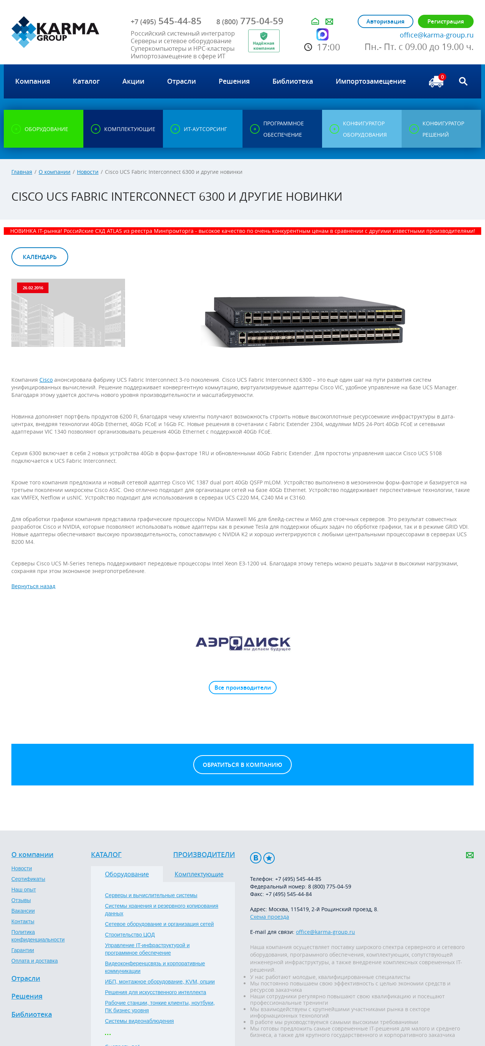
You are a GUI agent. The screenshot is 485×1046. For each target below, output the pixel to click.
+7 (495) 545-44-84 (289, 894)
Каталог (106, 855)
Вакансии (23, 911)
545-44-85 (166, 20)
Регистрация (445, 21)
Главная (21, 171)
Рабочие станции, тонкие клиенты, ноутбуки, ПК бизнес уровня (160, 1006)
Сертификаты (28, 879)
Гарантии (22, 950)
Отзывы (21, 900)
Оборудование (127, 874)
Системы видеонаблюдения (139, 1021)
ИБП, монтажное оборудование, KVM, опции (160, 982)
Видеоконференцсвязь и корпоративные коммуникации (155, 967)
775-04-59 (249, 20)
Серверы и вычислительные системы (151, 895)
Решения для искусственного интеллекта (155, 992)
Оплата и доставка (34, 961)
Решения (26, 996)
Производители (204, 855)
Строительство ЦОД (130, 935)
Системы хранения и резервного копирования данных (161, 909)
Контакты (22, 921)
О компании (54, 171)
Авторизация (385, 21)
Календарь (40, 257)
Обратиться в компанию (242, 765)
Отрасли (25, 978)
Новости (88, 171)
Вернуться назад (33, 586)
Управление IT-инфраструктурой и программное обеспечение (147, 949)
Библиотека (31, 1014)
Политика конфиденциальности (38, 936)
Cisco (46, 379)
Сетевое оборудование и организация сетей (159, 924)
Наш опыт (23, 890)
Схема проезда (269, 916)
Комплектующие (199, 874)
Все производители (242, 688)
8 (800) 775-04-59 (329, 886)
